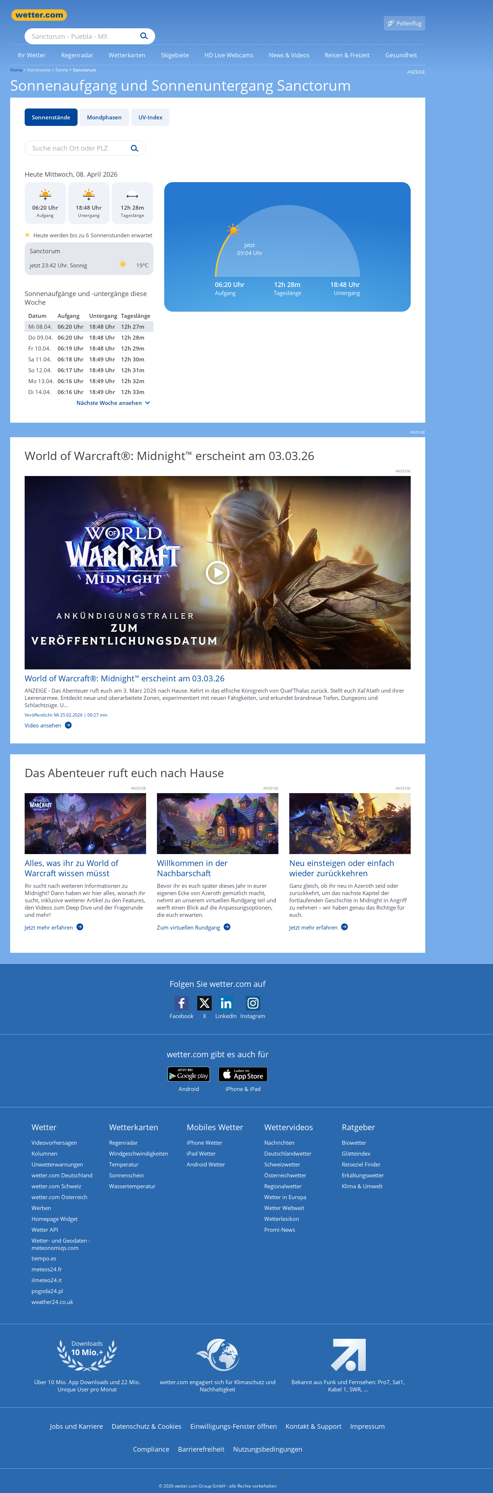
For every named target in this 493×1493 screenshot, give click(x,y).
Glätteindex (356, 1143)
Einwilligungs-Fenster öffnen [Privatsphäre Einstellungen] (233, 1416)
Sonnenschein (126, 1165)
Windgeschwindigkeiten (138, 1143)
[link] (32, 44)
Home (16, 59)
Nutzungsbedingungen (267, 1439)
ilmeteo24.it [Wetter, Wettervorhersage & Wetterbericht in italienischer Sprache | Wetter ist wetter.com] (47, 1270)
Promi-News (279, 1219)
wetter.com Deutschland (62, 1165)
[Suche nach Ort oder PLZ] (144, 15)
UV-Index (150, 106)
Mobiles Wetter (215, 1116)
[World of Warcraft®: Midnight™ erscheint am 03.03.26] (212, 592)
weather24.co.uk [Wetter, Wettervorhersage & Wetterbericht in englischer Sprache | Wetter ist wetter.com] (52, 1292)
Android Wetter (206, 1154)
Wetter (44, 1116)
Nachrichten (279, 1132)
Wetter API (45, 1219)
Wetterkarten (133, 1116)
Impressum (367, 1416)
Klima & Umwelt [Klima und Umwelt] (362, 1176)
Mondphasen (104, 106)
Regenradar (123, 1132)
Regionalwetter (283, 1176)
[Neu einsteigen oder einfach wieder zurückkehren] (344, 855)
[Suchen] (200, 15)
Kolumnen (44, 1143)
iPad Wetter (201, 1143)
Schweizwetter (282, 1154)
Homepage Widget (55, 1208)
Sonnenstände (51, 106)
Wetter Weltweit (284, 1197)
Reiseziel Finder (361, 1154)
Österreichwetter (285, 1165)
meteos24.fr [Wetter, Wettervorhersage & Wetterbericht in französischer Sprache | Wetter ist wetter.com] (47, 1259)
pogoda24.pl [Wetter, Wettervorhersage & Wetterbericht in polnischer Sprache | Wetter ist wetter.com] (47, 1281)
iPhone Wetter (204, 1132)
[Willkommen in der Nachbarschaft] (212, 855)
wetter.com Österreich (59, 1186)
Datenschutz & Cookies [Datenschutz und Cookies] (147, 1416)
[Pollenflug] (404, 15)
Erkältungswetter (363, 1165)
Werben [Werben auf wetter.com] (41, 1197)
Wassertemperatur (132, 1176)
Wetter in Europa (285, 1186)
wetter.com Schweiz (56, 1176)
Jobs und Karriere (76, 1416)
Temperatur (123, 1154)
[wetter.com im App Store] (243, 1069)
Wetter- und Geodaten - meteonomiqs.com (61, 1234)
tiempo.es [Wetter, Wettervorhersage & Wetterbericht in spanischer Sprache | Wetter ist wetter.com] (44, 1248)
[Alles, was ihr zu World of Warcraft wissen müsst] (80, 855)
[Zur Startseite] (39, 15)
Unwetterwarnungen (57, 1154)
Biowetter (354, 1132)
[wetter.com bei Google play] (188, 1069)
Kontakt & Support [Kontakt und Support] (313, 1416)
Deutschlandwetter (287, 1143)
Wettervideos (288, 1116)
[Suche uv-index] (132, 138)
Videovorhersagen (54, 1132)
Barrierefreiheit (201, 1439)
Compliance (151, 1439)
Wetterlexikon (281, 1208)
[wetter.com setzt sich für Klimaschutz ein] (217, 1362)
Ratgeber (358, 1116)
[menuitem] (32, 44)
